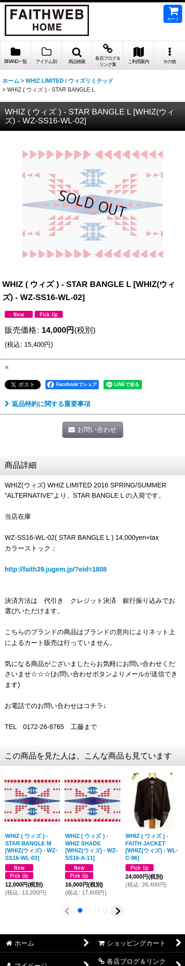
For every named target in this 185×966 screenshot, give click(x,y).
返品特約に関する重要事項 (47, 404)
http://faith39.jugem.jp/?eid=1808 (56, 569)
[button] (77, 55)
